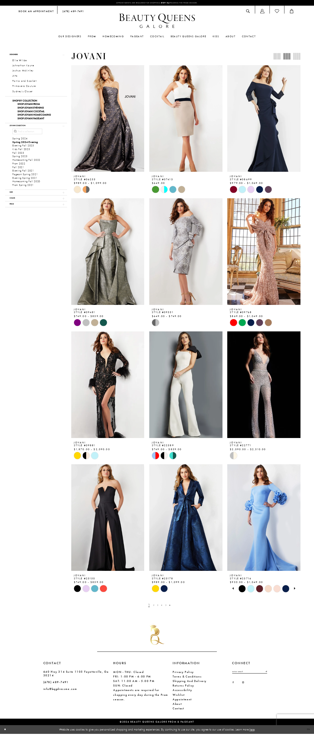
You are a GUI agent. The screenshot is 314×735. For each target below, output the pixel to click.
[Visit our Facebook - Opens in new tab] (234, 687)
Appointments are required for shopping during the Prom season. (157, 3)
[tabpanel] (242, 590)
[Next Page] (174, 606)
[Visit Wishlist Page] (277, 12)
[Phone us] (72, 12)
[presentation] (107, 120)
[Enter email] (249, 674)
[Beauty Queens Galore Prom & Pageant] (157, 22)
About (177, 705)
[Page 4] (163, 606)
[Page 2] (151, 606)
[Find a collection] (27, 139)
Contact (178, 710)
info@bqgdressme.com (60, 690)
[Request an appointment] (36, 12)
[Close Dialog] (6, 730)
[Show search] (248, 12)
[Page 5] (168, 606)
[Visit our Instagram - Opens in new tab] (248, 687)
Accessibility (182, 691)
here (252, 730)
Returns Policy (183, 687)
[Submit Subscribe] (265, 674)
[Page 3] (157, 606)
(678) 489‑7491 (56, 683)
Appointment (182, 700)
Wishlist (179, 696)
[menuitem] (36, 12)
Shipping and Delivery (190, 682)
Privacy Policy (183, 673)
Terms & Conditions (187, 677)
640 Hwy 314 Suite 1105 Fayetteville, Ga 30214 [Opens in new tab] (76, 674)
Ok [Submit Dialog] (306, 730)
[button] (262, 12)
